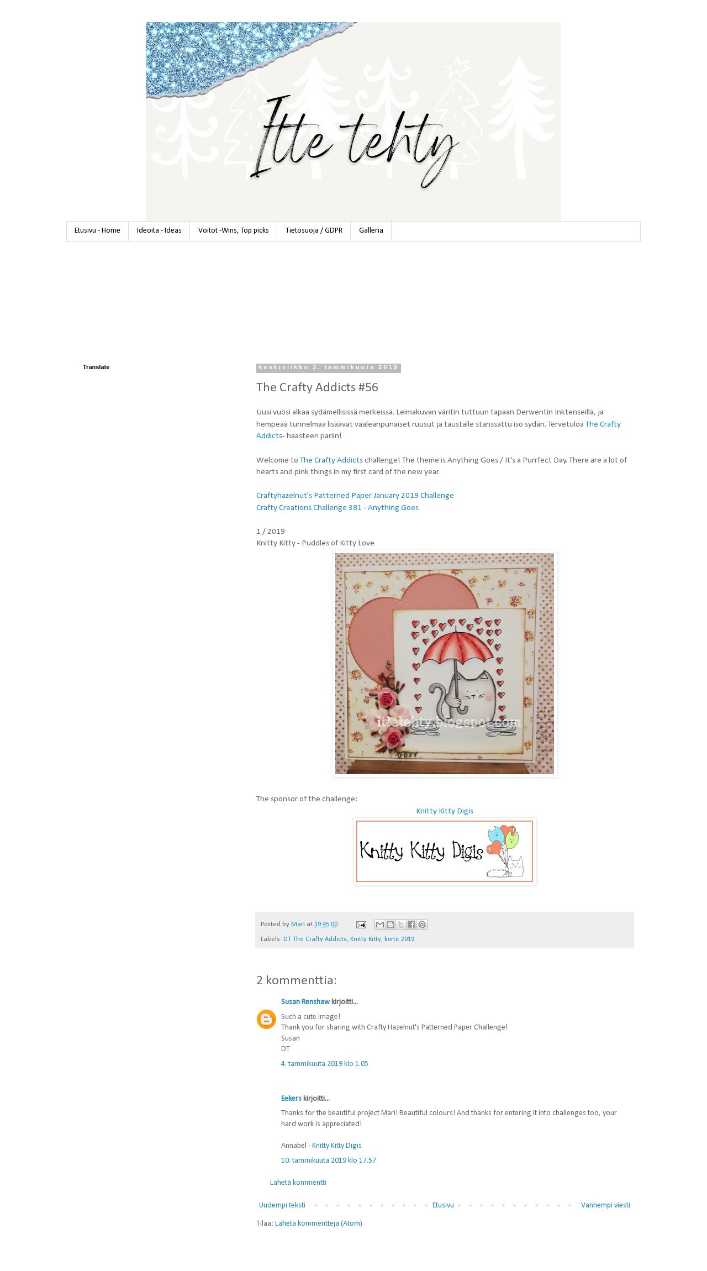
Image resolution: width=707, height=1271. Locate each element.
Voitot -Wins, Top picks (233, 231)
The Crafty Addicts (331, 460)
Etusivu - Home (97, 231)
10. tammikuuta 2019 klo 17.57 (328, 1161)
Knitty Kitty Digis (444, 811)
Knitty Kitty (365, 939)
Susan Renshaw (305, 1002)
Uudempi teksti (282, 1205)
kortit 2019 (399, 939)
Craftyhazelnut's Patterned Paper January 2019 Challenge (355, 495)
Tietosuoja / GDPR (314, 231)
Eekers (291, 1099)
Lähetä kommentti (298, 1183)
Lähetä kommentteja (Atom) (318, 1224)
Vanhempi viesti (605, 1205)
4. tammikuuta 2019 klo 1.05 (324, 1064)
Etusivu (443, 1205)
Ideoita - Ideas (159, 231)
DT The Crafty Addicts (315, 939)
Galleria (371, 231)
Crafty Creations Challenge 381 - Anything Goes (337, 507)
